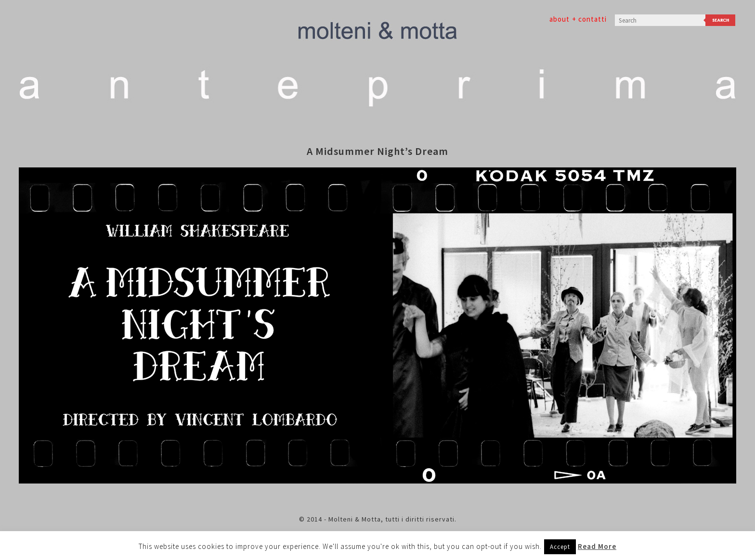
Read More (597, 546)
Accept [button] (560, 547)
